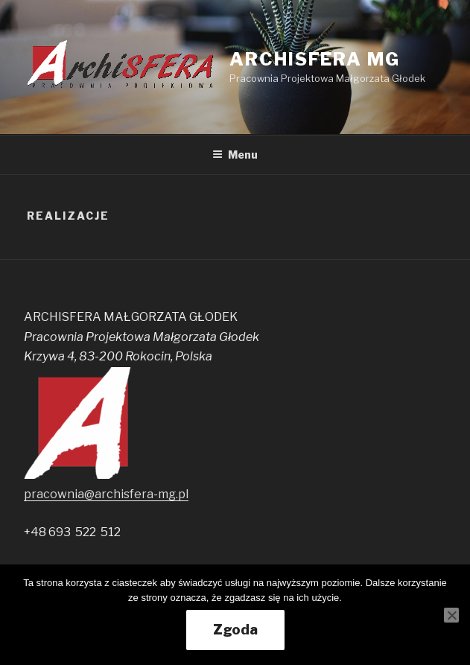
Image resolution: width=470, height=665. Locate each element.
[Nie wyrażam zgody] (451, 615)
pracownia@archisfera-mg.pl (106, 494)
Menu (235, 154)
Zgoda (235, 629)
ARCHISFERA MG (314, 59)
